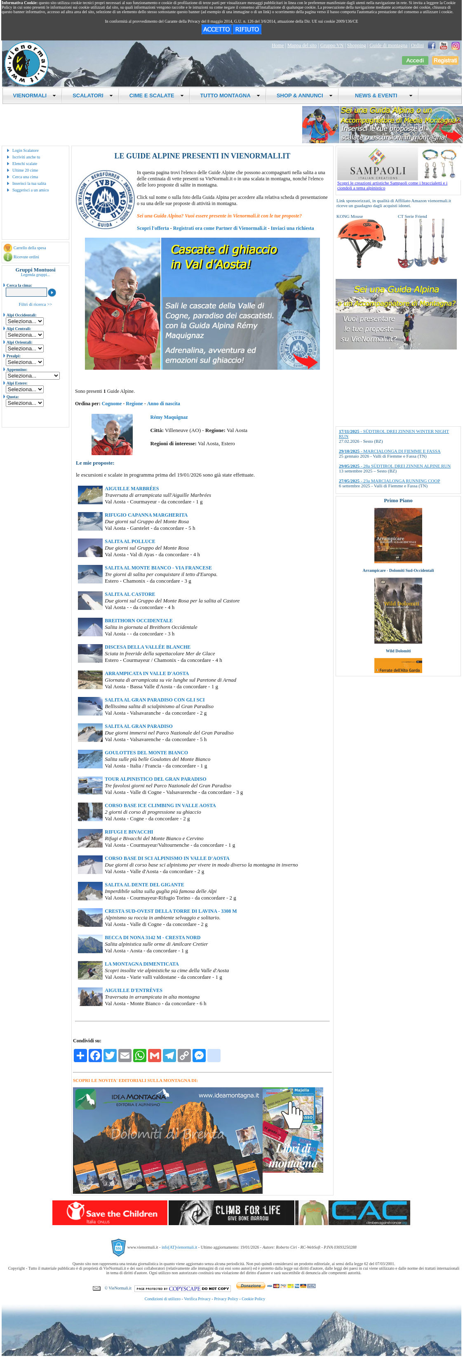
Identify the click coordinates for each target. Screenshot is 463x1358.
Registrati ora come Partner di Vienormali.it (220, 228)
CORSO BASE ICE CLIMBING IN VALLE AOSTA (160, 805)
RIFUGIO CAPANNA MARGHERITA (146, 515)
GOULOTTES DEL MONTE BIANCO (146, 753)
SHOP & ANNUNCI (305, 95)
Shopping (356, 45)
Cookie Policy (253, 1299)
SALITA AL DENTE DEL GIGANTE (144, 885)
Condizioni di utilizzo (163, 1299)
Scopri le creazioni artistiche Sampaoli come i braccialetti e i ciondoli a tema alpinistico (399, 183)
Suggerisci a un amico (30, 190)
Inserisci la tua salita (29, 183)
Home (278, 45)
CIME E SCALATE (156, 95)
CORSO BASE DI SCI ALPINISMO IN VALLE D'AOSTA (167, 858)
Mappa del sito (302, 45)
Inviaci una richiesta (292, 228)
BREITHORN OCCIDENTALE (139, 620)
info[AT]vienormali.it (179, 1247)
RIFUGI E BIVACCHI (129, 832)
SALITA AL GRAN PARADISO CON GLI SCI (154, 700)
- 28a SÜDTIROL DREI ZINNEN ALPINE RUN (395, 465)
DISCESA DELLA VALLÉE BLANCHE (147, 647)
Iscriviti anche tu (26, 157)
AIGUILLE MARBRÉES (132, 488)
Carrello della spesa (30, 248)
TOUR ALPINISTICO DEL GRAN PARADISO (155, 779)
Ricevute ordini (26, 257)
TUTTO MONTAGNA (230, 95)
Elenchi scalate (24, 163)
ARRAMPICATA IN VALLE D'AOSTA (147, 673)
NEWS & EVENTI (381, 95)
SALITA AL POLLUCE (130, 541)
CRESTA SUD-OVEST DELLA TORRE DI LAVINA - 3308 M (171, 911)
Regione (134, 403)
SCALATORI (93, 95)
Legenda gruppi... (35, 274)
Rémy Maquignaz (169, 417)
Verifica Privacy (197, 1299)
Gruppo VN (332, 45)
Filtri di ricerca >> (35, 304)
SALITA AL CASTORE (130, 594)
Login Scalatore (25, 150)
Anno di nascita (163, 403)
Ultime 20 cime (25, 170)
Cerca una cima (25, 177)
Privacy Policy (226, 1299)
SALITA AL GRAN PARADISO (139, 726)
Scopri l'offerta (153, 228)
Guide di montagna (388, 45)
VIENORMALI (34, 95)
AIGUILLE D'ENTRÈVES (133, 990)
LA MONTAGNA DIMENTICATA (142, 964)
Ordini (417, 45)
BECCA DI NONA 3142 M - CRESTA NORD (152, 937)
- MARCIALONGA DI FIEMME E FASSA (390, 451)
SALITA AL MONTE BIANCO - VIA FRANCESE (158, 568)
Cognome (112, 403)
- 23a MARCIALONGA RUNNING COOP (389, 480)
